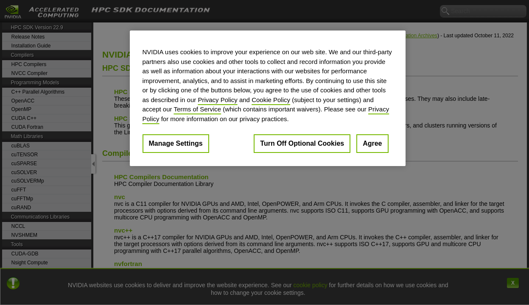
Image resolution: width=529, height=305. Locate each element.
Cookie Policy (271, 99)
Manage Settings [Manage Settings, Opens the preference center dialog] (176, 143)
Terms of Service (197, 109)
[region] (268, 98)
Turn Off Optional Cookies (302, 143)
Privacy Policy (217, 99)
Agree (372, 143)
